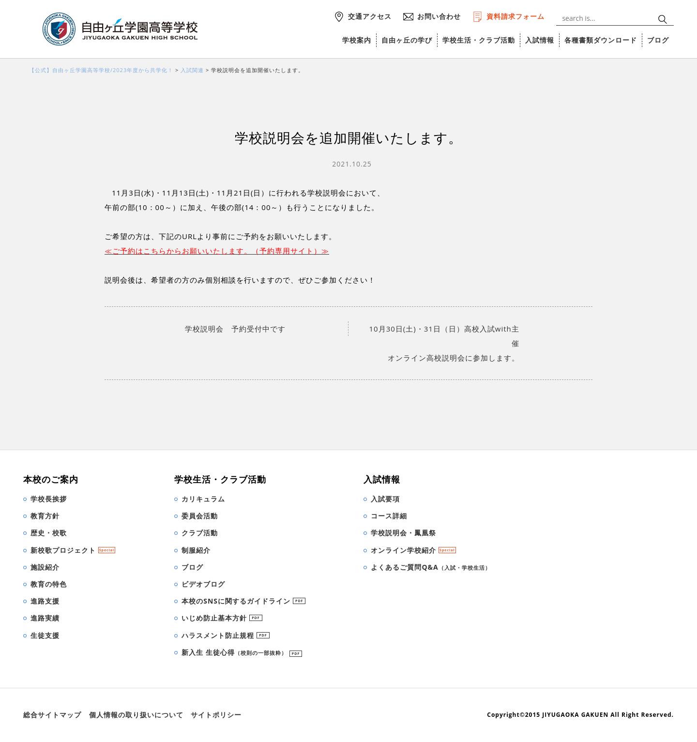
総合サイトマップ (52, 714)
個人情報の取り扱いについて (136, 714)
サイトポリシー (216, 714)
